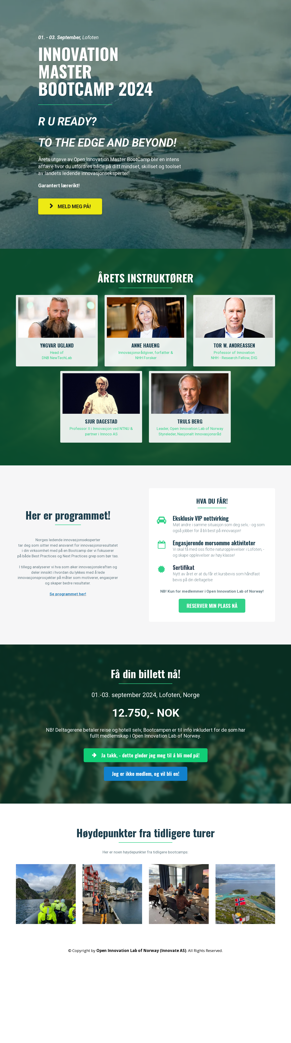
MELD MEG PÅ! (70, 206)
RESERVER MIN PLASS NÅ (212, 605)
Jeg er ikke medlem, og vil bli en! (145, 773)
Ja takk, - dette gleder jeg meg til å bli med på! (146, 755)
